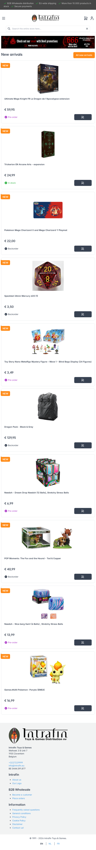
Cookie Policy (19, 820)
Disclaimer (17, 824)
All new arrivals (84, 55)
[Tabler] (45, 18)
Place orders (18, 798)
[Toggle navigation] (3, 18)
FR (58, 843)
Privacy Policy (19, 817)
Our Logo (16, 783)
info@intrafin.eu (16, 765)
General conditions (21, 813)
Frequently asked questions (26, 809)
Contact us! (18, 827)
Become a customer (22, 794)
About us (16, 779)
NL (50, 843)
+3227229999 (16, 762)
